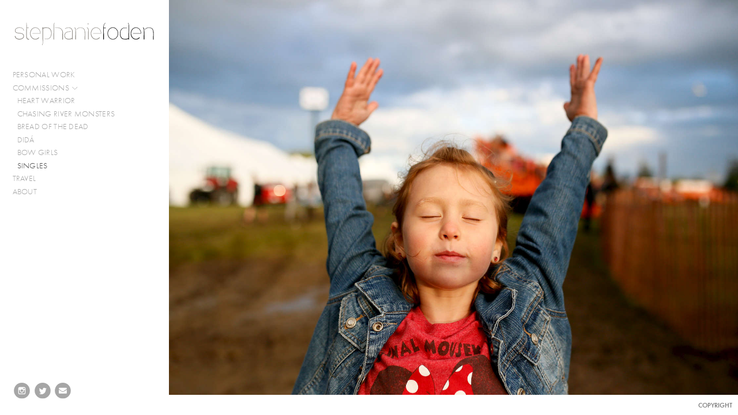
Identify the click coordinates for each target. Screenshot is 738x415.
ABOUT (25, 191)
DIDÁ (26, 139)
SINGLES (32, 165)
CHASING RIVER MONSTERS (66, 114)
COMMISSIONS (46, 88)
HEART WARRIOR (46, 100)
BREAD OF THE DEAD (53, 126)
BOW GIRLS (37, 152)
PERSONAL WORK (49, 75)
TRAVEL (24, 178)
